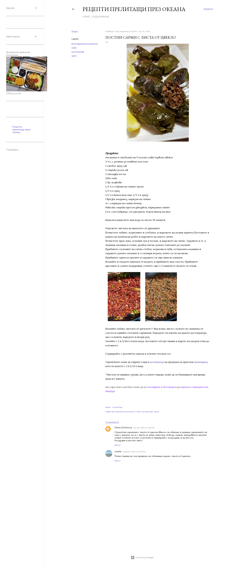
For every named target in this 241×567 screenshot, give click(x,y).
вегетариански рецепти (84, 43)
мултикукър (77, 51)
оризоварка (200, 361)
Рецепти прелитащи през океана (134, 9)
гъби (74, 47)
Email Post (117, 407)
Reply (117, 445)
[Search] (208, 9)
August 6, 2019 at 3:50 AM (134, 451)
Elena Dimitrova (123, 427)
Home (86, 16)
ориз (74, 55)
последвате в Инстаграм (161, 387)
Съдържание (100, 16)
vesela (118, 451)
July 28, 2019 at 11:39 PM (143, 428)
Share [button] (74, 31)
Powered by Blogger (142, 557)
